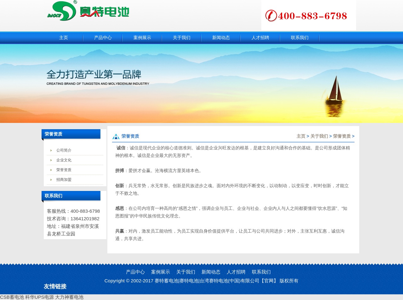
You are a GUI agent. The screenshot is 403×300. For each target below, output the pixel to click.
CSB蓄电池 (12, 297)
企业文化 (63, 160)
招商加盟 (63, 179)
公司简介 (63, 150)
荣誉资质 (63, 170)
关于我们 (319, 136)
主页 (301, 136)
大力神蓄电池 (69, 297)
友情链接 (55, 286)
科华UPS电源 (39, 297)
